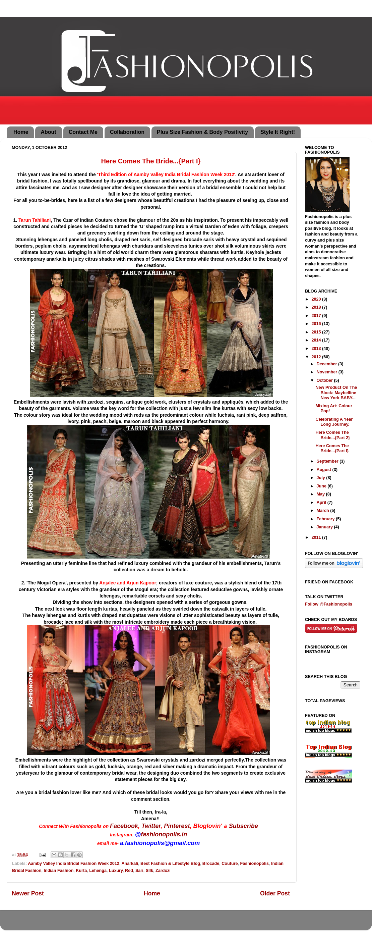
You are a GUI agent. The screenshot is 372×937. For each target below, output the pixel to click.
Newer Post (28, 893)
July (321, 477)
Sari (139, 870)
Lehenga (98, 870)
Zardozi (163, 870)
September (328, 461)
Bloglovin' (207, 826)
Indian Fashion (58, 870)
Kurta (81, 870)
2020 (316, 299)
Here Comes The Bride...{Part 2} (332, 435)
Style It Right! (277, 132)
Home (20, 132)
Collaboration (127, 132)
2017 (316, 315)
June (322, 486)
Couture (230, 863)
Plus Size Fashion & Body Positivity (202, 132)
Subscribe (243, 826)
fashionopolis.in (164, 834)
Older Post (275, 893)
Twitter (151, 826)
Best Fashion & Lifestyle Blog (170, 863)
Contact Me (83, 132)
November (327, 372)
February (326, 519)
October (325, 380)
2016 (316, 323)
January (325, 527)
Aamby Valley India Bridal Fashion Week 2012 (73, 863)
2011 (316, 537)
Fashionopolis (254, 863)
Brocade (210, 863)
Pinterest (177, 826)
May (321, 494)
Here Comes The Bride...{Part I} (332, 448)
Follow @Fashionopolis (328, 604)
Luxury (116, 870)
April (322, 502)
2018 (316, 307)
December (327, 364)
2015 (316, 332)
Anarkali (129, 863)
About (48, 132)
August (324, 469)
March (323, 510)
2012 (316, 357)
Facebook (124, 826)
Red (129, 870)
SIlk (149, 870)
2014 (316, 340)
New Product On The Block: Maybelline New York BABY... (336, 392)
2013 (316, 348)
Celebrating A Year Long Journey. (334, 422)
